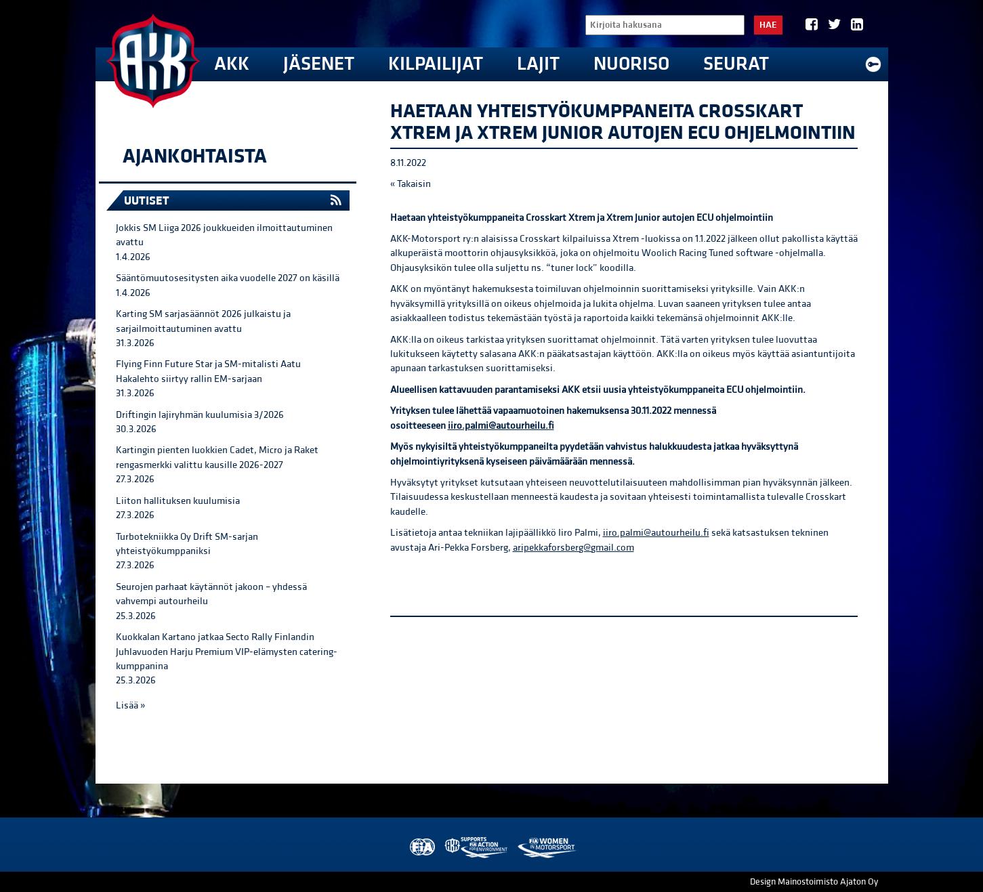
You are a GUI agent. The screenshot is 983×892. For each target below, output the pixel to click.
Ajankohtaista (195, 156)
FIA (421, 847)
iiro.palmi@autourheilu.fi (501, 425)
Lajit (538, 64)
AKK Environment (476, 847)
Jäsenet (318, 64)
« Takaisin (410, 183)
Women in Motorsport (546, 847)
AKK (231, 64)
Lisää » (130, 705)
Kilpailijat (435, 64)
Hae (768, 25)
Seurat (736, 64)
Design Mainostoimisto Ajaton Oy (814, 882)
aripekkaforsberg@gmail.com (573, 547)
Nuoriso (631, 64)
